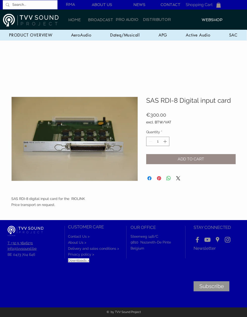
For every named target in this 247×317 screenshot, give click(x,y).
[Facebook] (197, 239)
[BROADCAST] (100, 20)
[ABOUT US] (102, 5)
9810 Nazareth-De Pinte (151, 242)
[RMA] (70, 4)
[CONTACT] (170, 5)
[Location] (217, 239)
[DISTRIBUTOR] (157, 19)
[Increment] (165, 141)
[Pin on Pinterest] (159, 178)
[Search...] (29, 4)
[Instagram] (227, 239)
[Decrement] (150, 141)
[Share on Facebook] (149, 178)
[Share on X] (178, 178)
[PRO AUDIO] (127, 19)
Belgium (137, 248)
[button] (218, 5)
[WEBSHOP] (212, 20)
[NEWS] (139, 5)
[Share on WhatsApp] (169, 178)
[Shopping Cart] (199, 5)
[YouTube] (207, 239)
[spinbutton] (157, 141)
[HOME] (74, 20)
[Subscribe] (211, 286)
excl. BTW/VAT (158, 122)
